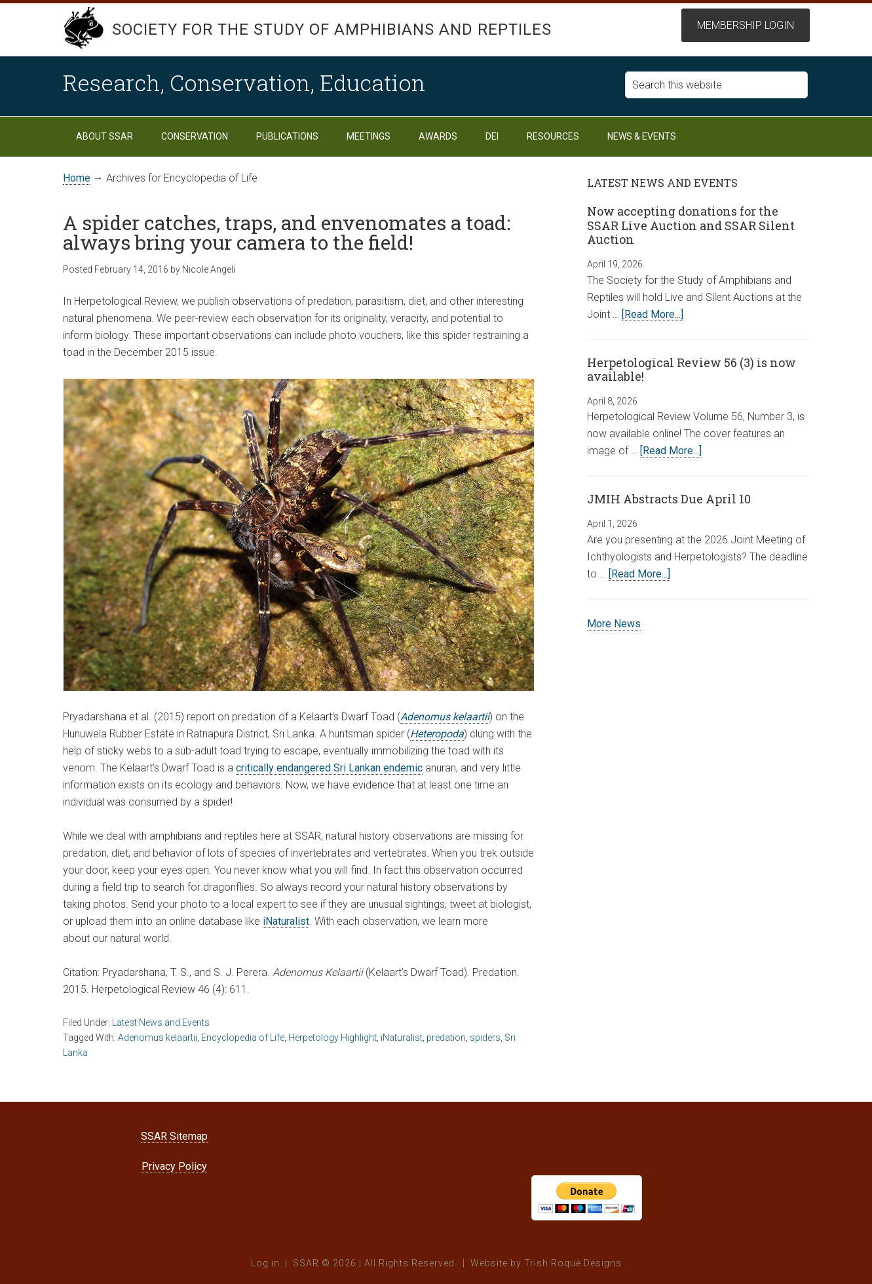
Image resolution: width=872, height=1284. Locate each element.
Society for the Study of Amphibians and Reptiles (332, 29)
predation (446, 1037)
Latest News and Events (161, 1022)
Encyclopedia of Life (242, 1037)
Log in (265, 1263)
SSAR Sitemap (174, 1136)
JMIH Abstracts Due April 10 (669, 499)
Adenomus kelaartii (444, 716)
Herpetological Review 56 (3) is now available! (691, 370)
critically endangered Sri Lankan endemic (329, 768)
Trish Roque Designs (573, 1263)
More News (614, 623)
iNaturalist (286, 921)
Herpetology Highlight (332, 1037)
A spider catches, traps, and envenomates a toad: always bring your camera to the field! (286, 232)
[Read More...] (652, 314)
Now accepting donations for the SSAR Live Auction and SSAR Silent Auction (691, 225)
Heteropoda (437, 734)
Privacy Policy (174, 1166)
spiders (485, 1037)
